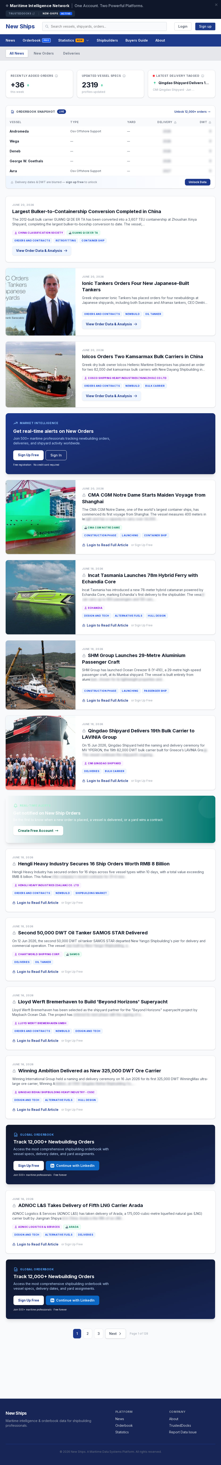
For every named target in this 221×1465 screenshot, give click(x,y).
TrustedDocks (21, 13)
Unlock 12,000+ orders (192, 111)
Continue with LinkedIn (72, 1166)
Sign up (205, 26)
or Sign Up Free (142, 545)
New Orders (44, 53)
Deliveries (71, 53)
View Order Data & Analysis (42, 251)
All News (17, 53)
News (10, 40)
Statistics (73, 40)
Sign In (56, 455)
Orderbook (37, 40)
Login (183, 26)
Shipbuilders (107, 40)
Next (115, 1334)
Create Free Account (38, 831)
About (160, 40)
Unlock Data (198, 182)
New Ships (20, 26)
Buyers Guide (136, 40)
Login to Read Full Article (105, 545)
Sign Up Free (28, 455)
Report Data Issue (183, 1432)
